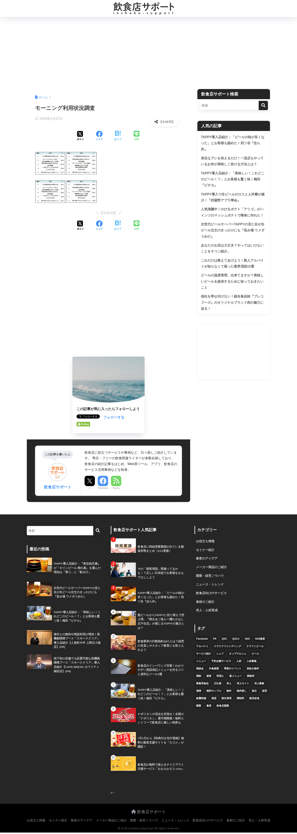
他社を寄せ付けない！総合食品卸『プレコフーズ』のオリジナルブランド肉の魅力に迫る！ (232, 315)
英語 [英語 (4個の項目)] (213, 700)
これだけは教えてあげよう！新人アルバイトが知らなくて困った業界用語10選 (232, 275)
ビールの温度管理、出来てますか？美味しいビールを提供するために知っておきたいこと (232, 293)
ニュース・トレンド (211, 586)
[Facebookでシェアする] (99, 136)
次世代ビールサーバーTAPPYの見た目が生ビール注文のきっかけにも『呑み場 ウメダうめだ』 (233, 240)
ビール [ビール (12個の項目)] (255, 656)
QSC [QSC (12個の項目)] (224, 641)
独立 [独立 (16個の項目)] (254, 693)
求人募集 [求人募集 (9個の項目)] (259, 685)
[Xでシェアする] (80, 136)
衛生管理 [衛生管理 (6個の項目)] (226, 700)
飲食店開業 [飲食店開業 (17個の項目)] (223, 708)
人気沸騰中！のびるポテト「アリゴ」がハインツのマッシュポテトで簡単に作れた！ (232, 218)
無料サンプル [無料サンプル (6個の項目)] (213, 693)
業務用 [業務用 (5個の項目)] (250, 678)
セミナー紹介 (206, 550)
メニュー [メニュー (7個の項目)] (201, 663)
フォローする (113, 417)
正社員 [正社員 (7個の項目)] (217, 685)
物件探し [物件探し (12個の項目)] (242, 693)
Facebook (103, 488)
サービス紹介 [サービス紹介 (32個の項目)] (203, 656)
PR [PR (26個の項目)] (215, 641)
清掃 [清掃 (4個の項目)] (198, 693)
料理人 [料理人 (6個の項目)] (220, 678)
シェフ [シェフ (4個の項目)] (220, 656)
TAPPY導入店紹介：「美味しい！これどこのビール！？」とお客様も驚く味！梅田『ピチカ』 (233, 181)
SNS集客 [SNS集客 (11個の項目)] (260, 641)
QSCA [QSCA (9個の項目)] (235, 641)
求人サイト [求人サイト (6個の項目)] (243, 685)
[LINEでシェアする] (136, 136)
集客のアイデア (207, 559)
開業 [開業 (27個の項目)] (198, 708)
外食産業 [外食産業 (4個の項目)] (214, 671)
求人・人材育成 (207, 612)
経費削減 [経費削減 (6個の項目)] (201, 700)
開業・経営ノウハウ (211, 577)
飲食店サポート (148, 813)
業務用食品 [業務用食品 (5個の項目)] (202, 685)
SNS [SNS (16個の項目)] (247, 641)
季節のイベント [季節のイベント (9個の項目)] (232, 671)
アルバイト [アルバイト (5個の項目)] (202, 648)
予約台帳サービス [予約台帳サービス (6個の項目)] (221, 663)
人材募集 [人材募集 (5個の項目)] (252, 663)
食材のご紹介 (206, 604)
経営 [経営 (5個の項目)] (264, 693)
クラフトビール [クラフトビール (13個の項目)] (255, 648)
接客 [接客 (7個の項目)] (208, 678)
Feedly (116, 488)
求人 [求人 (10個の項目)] (228, 685)
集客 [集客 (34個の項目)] (208, 708)
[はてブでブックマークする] (117, 136)
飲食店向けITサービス (212, 595)
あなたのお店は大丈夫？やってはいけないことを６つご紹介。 (232, 259)
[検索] (263, 105)
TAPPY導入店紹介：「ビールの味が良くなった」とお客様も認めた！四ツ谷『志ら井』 (233, 143)
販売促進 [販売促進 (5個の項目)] (254, 700)
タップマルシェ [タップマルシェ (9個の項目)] (237, 656)
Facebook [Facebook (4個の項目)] (202, 641)
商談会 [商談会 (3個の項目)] (200, 671)
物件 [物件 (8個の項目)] (228, 693)
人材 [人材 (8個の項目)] (238, 663)
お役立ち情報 (206, 541)
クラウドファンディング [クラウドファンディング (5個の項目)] (227, 648)
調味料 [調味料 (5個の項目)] (240, 700)
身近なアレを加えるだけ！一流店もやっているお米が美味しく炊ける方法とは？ (232, 162)
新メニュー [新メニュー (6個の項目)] (235, 678)
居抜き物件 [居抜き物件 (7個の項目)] (253, 671)
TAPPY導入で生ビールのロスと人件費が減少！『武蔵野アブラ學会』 (233, 200)
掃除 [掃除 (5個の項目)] (198, 678)
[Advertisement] (148, 53)
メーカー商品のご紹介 (212, 568)
